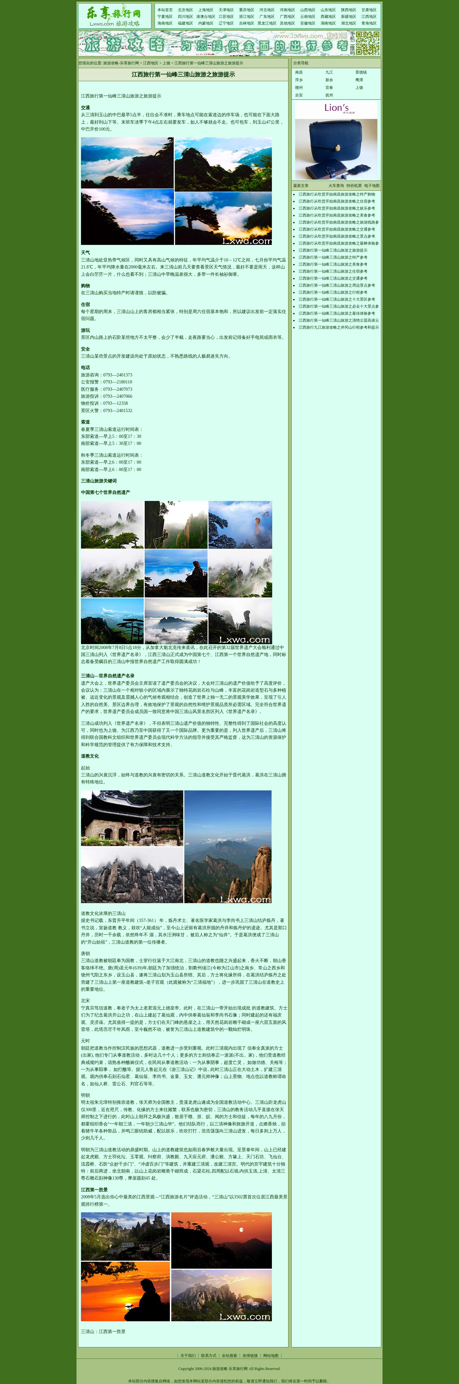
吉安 (299, 95)
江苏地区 (226, 16)
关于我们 (188, 1355)
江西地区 (369, 16)
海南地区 (165, 23)
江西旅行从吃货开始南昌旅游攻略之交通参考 (337, 229)
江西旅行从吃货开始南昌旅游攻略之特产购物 (337, 194)
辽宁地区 (226, 23)
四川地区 (185, 16)
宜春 (329, 87)
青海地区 (369, 23)
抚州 (329, 95)
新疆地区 (348, 16)
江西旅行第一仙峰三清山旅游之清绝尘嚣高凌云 (339, 320)
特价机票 (354, 185)
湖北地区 (348, 23)
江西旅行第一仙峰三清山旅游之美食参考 (333, 264)
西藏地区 (328, 16)
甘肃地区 (369, 10)
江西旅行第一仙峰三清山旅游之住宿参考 (333, 271)
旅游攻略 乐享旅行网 (230, 1368)
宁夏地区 (165, 16)
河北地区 (267, 10)
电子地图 (372, 185)
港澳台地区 (205, 16)
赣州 (299, 87)
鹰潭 (359, 80)
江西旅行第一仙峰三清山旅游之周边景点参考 (337, 285)
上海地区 (206, 10)
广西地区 (287, 16)
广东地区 (267, 16)
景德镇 (361, 72)
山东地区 (328, 10)
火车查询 (336, 185)
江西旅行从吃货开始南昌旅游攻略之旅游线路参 (339, 222)
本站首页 (165, 10)
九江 (329, 72)
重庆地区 (246, 10)
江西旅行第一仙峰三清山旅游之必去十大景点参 (339, 306)
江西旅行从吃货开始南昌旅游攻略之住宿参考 (337, 201)
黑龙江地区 (267, 23)
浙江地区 (246, 16)
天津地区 (226, 10)
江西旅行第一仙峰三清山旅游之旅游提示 (333, 250)
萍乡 (299, 80)
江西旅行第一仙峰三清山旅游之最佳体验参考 (337, 313)
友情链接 (250, 1355)
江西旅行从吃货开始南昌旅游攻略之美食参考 (337, 215)
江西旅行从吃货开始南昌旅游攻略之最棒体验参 (339, 243)
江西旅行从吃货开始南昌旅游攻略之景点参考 (337, 236)
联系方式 (208, 1355)
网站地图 (271, 1355)
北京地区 (185, 10)
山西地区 (308, 10)
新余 (329, 80)
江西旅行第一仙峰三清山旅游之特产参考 (333, 257)
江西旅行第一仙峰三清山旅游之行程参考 (333, 292)
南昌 (299, 72)
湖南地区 (328, 23)
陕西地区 (348, 10)
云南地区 (308, 16)
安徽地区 (308, 23)
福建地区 (185, 23)
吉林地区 (246, 23)
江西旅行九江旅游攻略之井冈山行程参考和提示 (339, 327)
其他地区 (287, 23)
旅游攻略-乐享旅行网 (121, 63)
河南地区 (287, 10)
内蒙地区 (206, 23)
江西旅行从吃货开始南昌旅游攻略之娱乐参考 (337, 208)
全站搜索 (229, 1355)
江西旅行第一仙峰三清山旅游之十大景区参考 (337, 299)
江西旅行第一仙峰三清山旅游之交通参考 (333, 278)
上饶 (166, 63)
